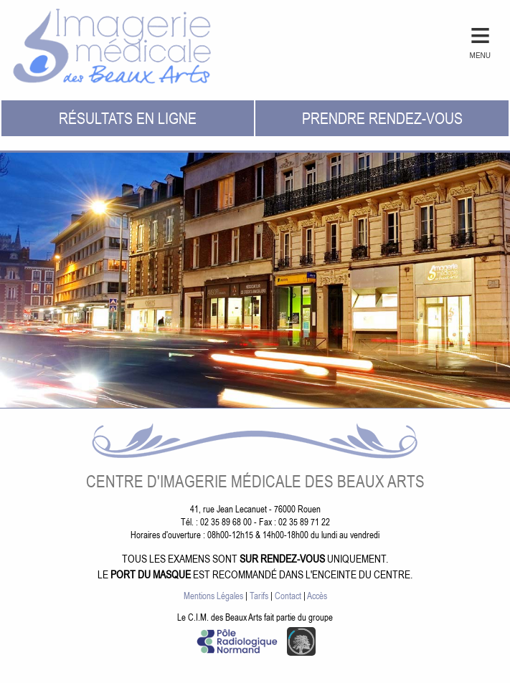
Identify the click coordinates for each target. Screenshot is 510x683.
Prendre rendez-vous (382, 118)
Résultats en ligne (128, 118)
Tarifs (259, 595)
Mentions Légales (213, 595)
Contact (288, 595)
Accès (317, 595)
